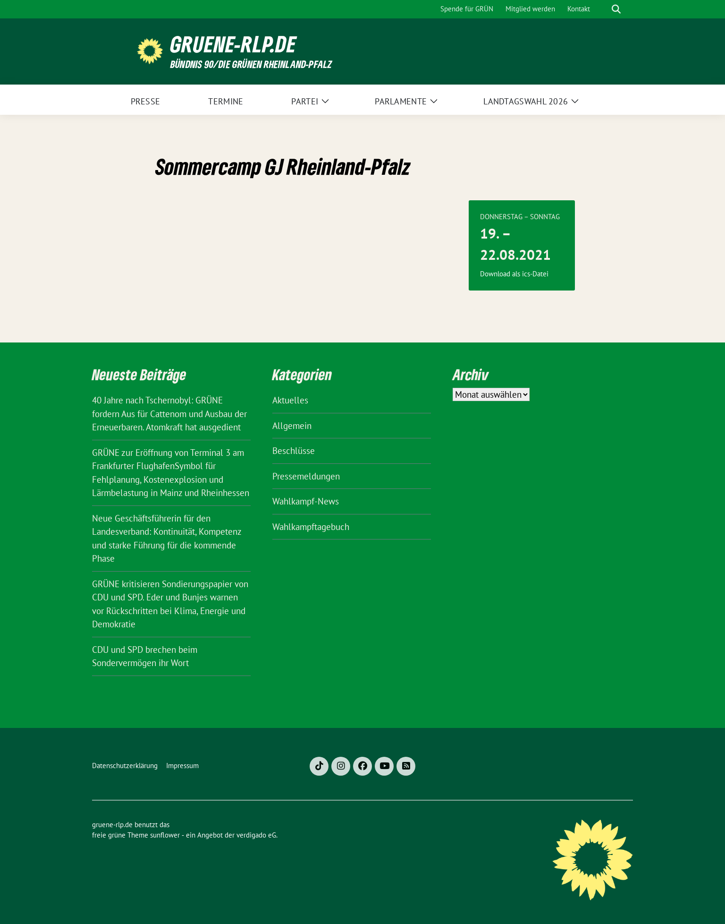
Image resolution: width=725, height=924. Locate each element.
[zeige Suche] (616, 9)
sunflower (165, 834)
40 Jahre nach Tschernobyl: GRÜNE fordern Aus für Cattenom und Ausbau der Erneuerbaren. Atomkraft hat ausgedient (169, 413)
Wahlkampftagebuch (310, 526)
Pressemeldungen (306, 476)
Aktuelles (290, 400)
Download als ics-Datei (514, 273)
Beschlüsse (293, 450)
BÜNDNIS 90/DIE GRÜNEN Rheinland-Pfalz (251, 64)
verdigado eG (256, 834)
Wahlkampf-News (305, 501)
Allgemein (292, 425)
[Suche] (603, 9)
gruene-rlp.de (233, 44)
